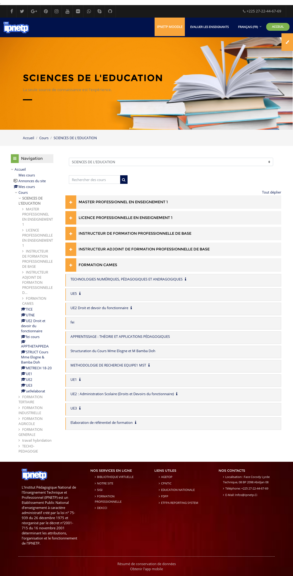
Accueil (28, 138)
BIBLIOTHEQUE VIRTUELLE (115, 477)
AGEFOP (166, 477)
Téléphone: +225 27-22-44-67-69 (246, 489)
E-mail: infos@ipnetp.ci (241, 495)
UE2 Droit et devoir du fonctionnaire (99, 307)
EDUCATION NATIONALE (178, 490)
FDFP (164, 496)
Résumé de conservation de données (146, 563)
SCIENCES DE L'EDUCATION (75, 138)
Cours (44, 138)
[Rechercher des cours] (94, 180)
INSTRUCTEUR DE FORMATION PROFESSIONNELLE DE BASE (135, 233)
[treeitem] (32, 310)
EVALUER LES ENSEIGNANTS (209, 27)
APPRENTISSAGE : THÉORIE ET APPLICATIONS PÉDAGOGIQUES (120, 336)
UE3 (73, 408)
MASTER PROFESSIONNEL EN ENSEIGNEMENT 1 (123, 202)
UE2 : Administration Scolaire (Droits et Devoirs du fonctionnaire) (122, 393)
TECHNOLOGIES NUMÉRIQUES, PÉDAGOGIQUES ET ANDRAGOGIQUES (126, 279)
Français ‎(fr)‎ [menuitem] (248, 27)
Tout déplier (271, 192)
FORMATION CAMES (98, 265)
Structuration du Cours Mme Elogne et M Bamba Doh (112, 350)
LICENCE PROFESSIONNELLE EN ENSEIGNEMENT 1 (125, 218)
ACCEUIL (278, 27)
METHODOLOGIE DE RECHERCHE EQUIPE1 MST (108, 365)
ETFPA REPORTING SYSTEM (179, 503)
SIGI (100, 490)
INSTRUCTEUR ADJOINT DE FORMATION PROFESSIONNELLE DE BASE (144, 249)
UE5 (73, 293)
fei (72, 322)
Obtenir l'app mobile (146, 569)
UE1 (73, 379)
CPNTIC (166, 483)
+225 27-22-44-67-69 (262, 11)
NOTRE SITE (105, 483)
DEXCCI (102, 508)
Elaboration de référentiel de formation (101, 422)
